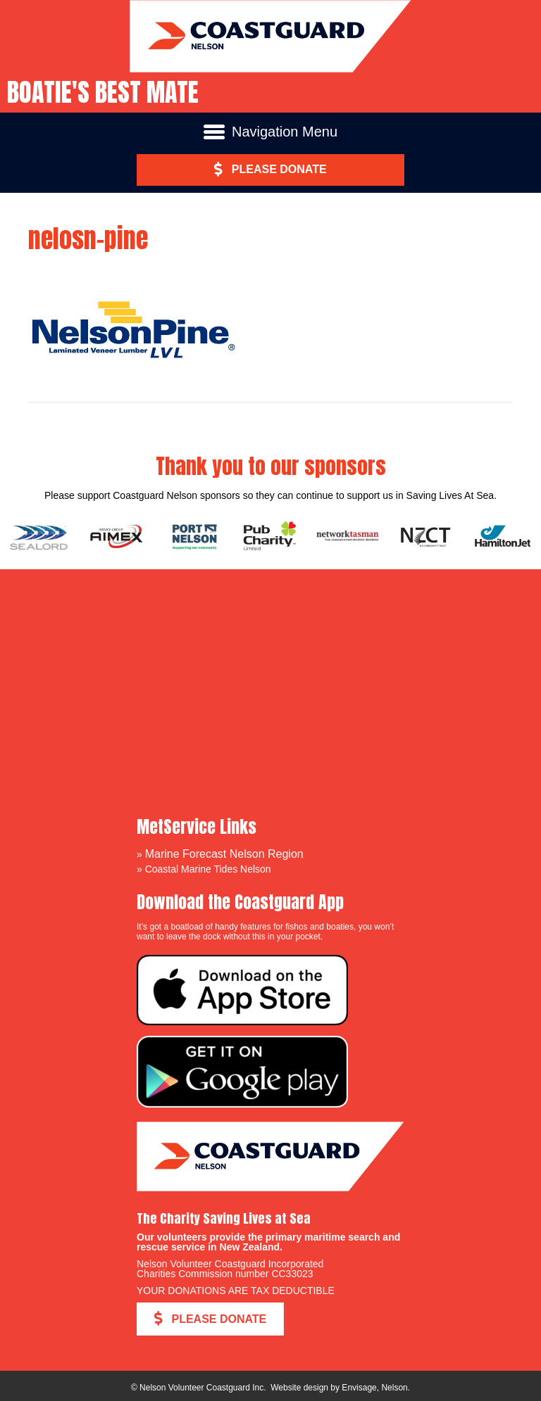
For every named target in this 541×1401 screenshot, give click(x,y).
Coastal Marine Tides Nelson (208, 869)
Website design (299, 1388)
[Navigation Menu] (270, 132)
